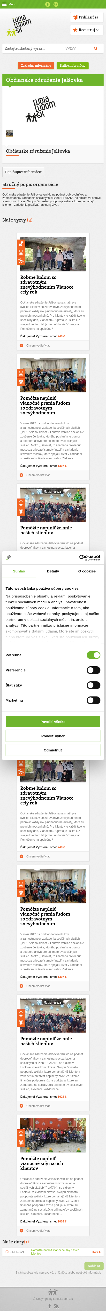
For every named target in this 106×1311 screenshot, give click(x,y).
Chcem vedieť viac (38, 345)
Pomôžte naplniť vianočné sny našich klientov (41, 1163)
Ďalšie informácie (72, 65)
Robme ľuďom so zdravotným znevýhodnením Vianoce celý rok (47, 284)
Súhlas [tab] (19, 571)
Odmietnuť (53, 750)
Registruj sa (89, 29)
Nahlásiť (94, 1266)
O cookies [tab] (87, 571)
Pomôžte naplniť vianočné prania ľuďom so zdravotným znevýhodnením (45, 405)
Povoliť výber (53, 736)
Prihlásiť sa (88, 17)
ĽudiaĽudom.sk (63, 1299)
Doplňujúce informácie (23, 171)
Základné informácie (36, 65)
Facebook (47, 4)
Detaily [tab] (53, 571)
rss (56, 1306)
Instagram (55, 4)
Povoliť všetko (53, 722)
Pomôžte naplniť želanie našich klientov (46, 530)
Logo (53, 1295)
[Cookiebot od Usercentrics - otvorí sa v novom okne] (79, 557)
